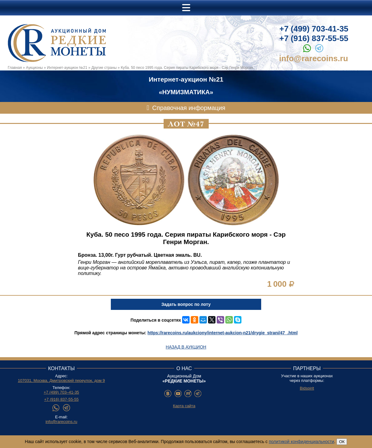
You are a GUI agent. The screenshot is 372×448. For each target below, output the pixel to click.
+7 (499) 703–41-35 (61, 392)
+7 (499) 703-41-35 (313, 28)
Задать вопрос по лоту (186, 304)
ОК (342, 441)
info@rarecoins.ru (313, 58)
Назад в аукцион (186, 346)
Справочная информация (188, 107)
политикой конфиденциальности (301, 441)
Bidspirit (307, 388)
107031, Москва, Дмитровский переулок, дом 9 (61, 380)
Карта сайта (184, 406)
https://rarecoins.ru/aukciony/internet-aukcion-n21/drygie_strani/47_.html (223, 332)
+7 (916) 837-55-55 (313, 38)
